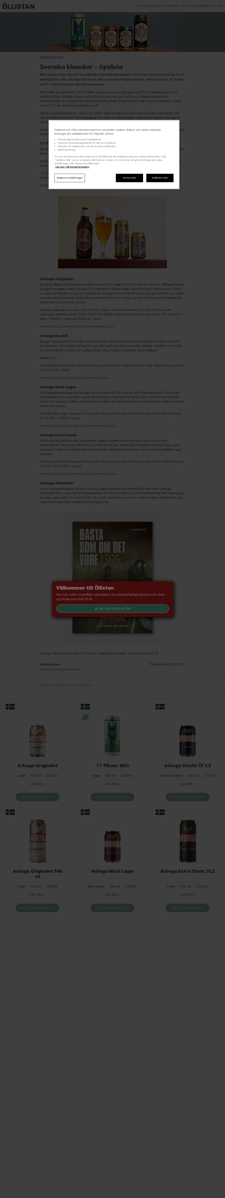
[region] (114, 154)
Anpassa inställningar (70, 177)
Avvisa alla (129, 177)
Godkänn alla (160, 177)
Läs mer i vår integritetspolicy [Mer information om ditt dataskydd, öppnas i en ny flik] (72, 166)
